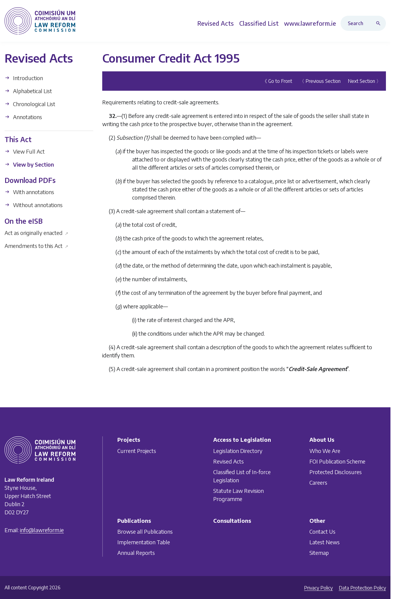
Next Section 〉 (364, 81)
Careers (318, 482)
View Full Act (25, 151)
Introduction (24, 77)
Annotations (23, 116)
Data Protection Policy (362, 588)
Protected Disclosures (335, 471)
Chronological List (30, 103)
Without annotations (34, 204)
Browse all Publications (145, 531)
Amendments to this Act (36, 245)
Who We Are (324, 450)
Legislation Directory (238, 450)
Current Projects (136, 450)
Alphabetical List (28, 90)
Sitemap (319, 552)
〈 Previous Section (320, 81)
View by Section (29, 164)
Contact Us (322, 531)
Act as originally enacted (36, 232)
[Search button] (379, 23)
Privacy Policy (318, 588)
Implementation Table (143, 542)
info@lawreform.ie (42, 529)
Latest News (324, 542)
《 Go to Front (277, 81)
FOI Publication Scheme (337, 461)
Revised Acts (228, 461)
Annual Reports (136, 552)
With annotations (29, 191)
